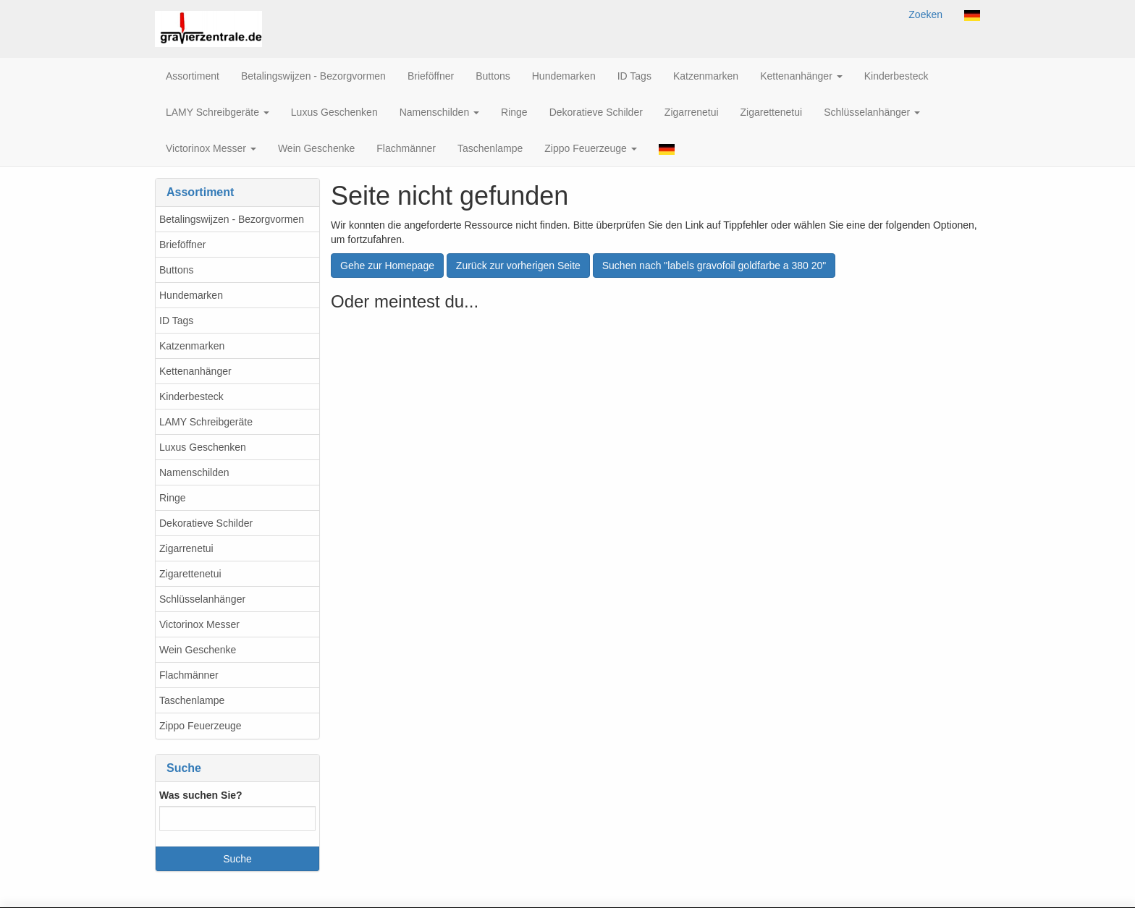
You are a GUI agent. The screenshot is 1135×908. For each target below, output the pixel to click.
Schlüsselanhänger (202, 599)
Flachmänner (189, 675)
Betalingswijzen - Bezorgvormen (231, 219)
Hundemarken (191, 295)
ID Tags (176, 320)
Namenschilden (194, 472)
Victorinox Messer (199, 624)
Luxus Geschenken (202, 447)
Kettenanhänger (195, 371)
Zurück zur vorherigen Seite (518, 265)
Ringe (172, 498)
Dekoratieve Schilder (206, 523)
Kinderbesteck (191, 396)
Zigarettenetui (190, 574)
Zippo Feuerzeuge (200, 725)
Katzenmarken (191, 346)
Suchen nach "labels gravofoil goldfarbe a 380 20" (714, 265)
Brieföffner (182, 244)
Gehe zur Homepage (387, 265)
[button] (972, 14)
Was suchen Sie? (200, 795)
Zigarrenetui (186, 548)
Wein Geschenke (197, 649)
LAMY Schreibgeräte (206, 422)
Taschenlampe (191, 700)
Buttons (176, 270)
